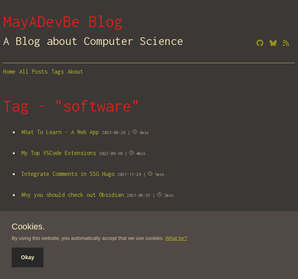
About (75, 71)
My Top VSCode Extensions (58, 153)
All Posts (33, 71)
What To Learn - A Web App (60, 132)
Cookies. (28, 227)
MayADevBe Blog (63, 21)
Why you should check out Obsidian (72, 194)
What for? (176, 238)
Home (9, 71)
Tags (57, 71)
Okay (27, 257)
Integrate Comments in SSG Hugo (67, 173)
